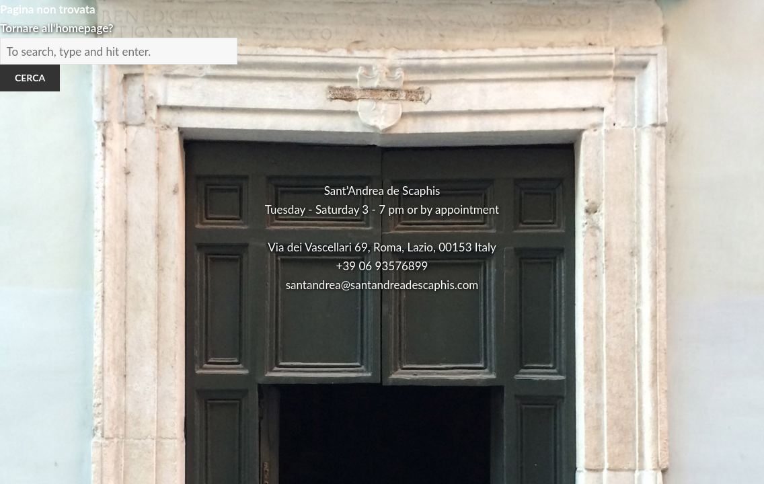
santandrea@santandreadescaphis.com (382, 285)
